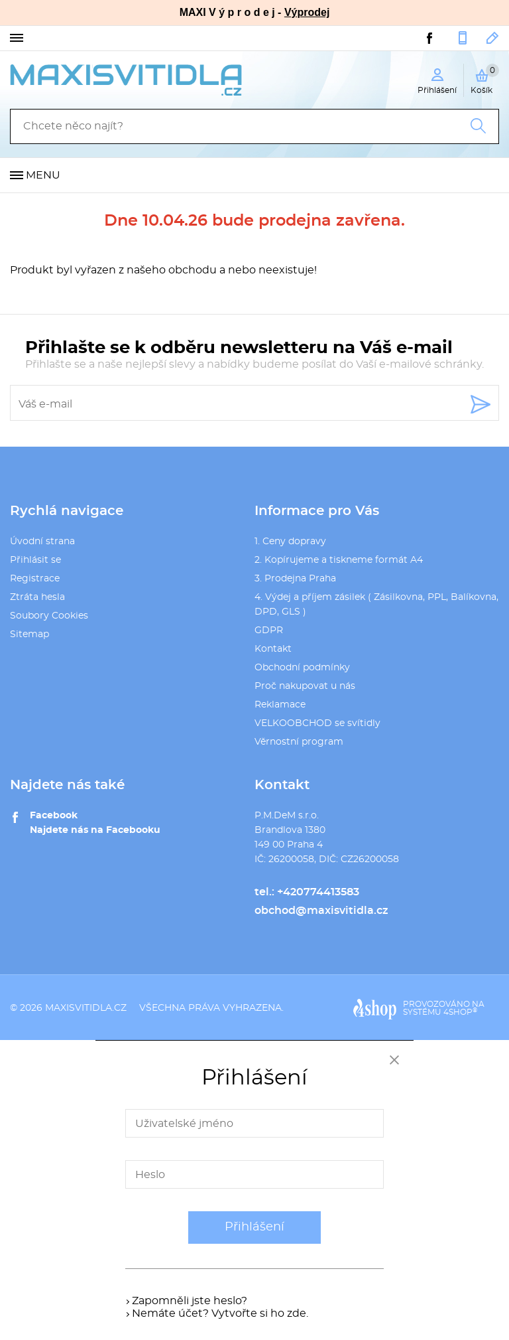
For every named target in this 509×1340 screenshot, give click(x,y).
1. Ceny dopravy (290, 541)
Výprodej (306, 12)
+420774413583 (463, 37)
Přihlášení (254, 1227)
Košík (485, 79)
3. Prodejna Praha (295, 578)
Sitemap (29, 634)
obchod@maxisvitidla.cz (492, 37)
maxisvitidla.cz (86, 1008)
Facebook (54, 815)
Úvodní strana (42, 541)
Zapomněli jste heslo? (189, 1301)
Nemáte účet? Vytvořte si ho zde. (220, 1313)
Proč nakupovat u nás (304, 686)
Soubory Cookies (49, 616)
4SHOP (460, 1012)
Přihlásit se (35, 560)
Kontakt (273, 649)
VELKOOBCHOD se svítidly (317, 723)
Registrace (35, 578)
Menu (43, 175)
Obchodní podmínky (302, 667)
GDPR (268, 630)
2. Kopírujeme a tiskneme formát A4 (338, 560)
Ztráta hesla (37, 597)
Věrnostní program (298, 742)
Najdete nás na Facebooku (95, 830)
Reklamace (280, 704)
